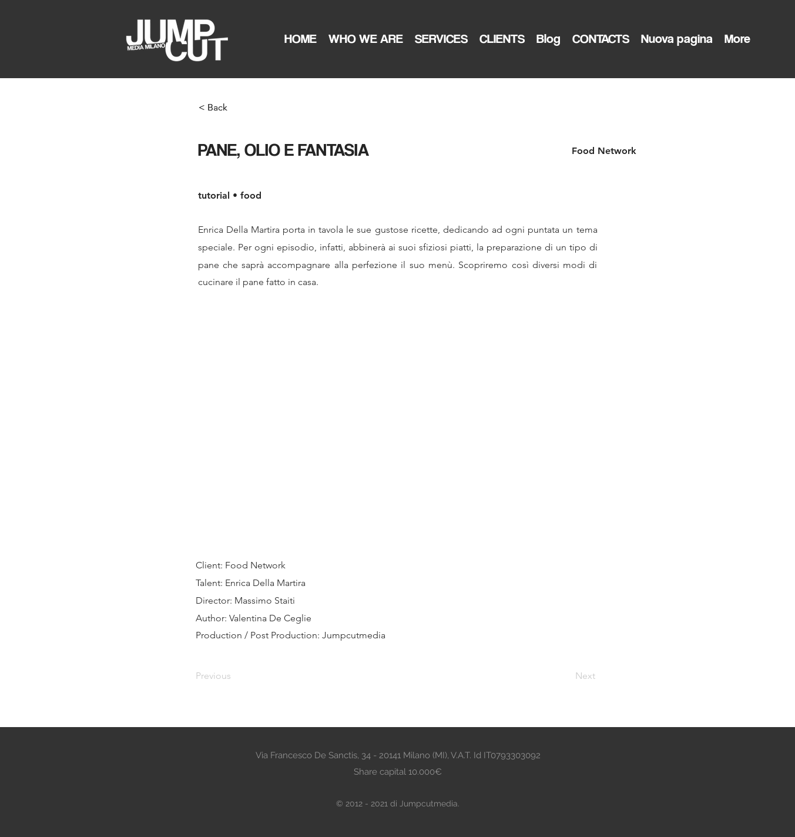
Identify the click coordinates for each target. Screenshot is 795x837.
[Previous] (234, 676)
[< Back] (237, 107)
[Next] (565, 676)
